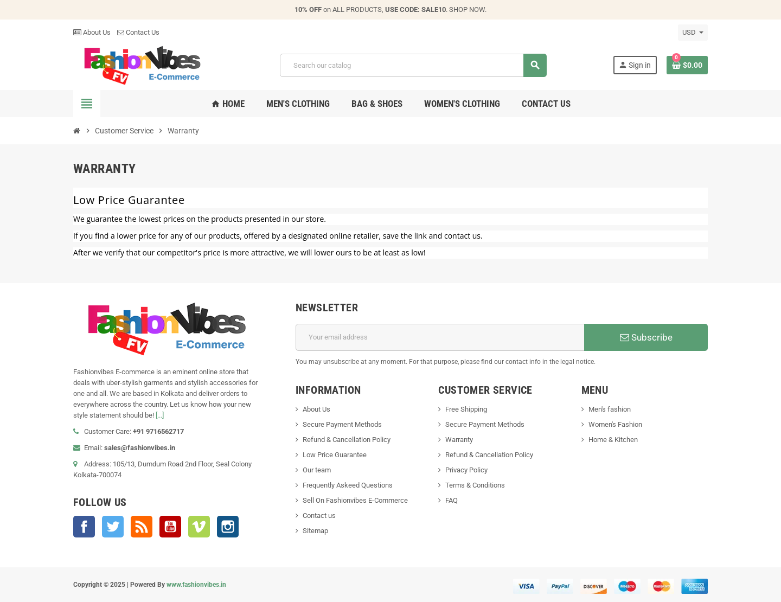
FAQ (451, 500)
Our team (317, 470)
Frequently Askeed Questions (348, 485)
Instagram (228, 526)
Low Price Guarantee (335, 455)
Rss (141, 526)
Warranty (459, 440)
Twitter (113, 526)
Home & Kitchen (613, 440)
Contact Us (138, 32)
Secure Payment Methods (342, 424)
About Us (92, 32)
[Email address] (440, 337)
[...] (160, 415)
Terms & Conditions (475, 485)
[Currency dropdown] (693, 32)
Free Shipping (466, 409)
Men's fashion (609, 409)
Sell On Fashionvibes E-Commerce (355, 500)
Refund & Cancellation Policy (346, 440)
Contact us (319, 515)
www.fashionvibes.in (196, 584)
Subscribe (646, 337)
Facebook (84, 526)
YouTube (170, 526)
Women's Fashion (615, 424)
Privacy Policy (466, 470)
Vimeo (199, 526)
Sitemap (315, 531)
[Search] (413, 65)
